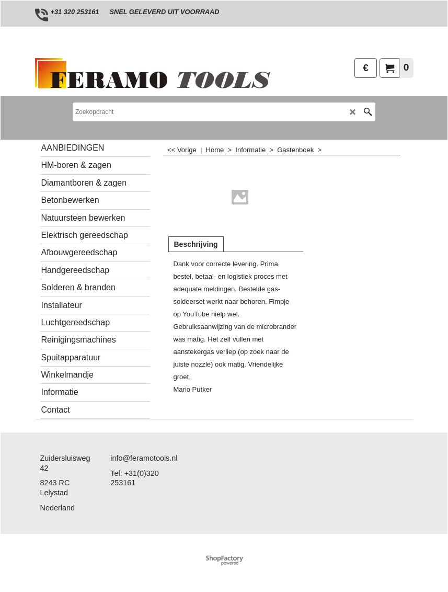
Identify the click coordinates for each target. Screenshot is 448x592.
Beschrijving (196, 244)
